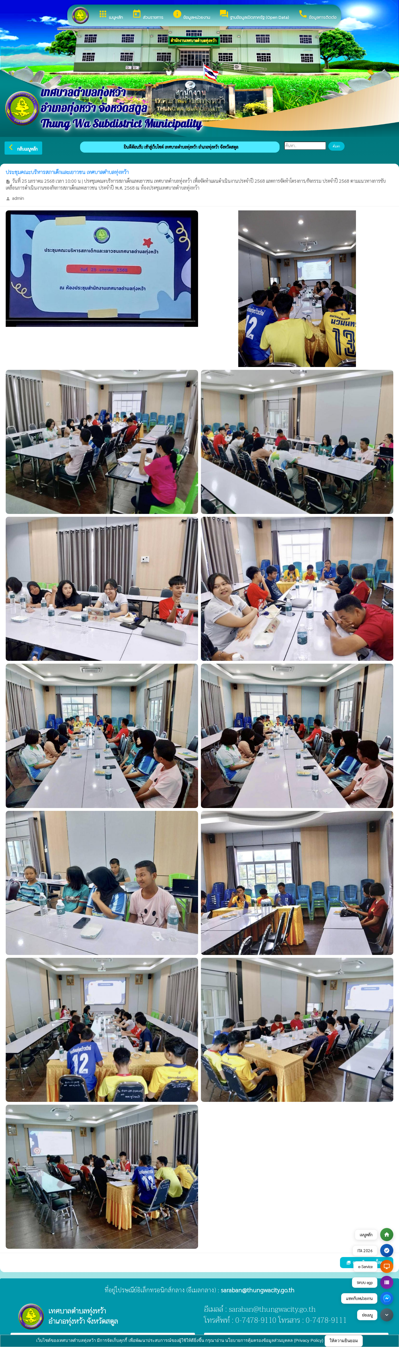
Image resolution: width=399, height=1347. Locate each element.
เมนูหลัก (110, 14)
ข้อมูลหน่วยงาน (191, 14)
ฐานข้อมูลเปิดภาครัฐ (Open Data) (254, 14)
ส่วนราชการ (147, 14)
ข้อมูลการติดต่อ (317, 14)
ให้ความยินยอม (343, 1340)
